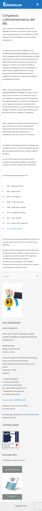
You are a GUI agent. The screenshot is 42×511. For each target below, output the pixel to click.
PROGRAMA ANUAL (32, 414)
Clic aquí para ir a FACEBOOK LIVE (14, 400)
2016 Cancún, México (14, 228)
